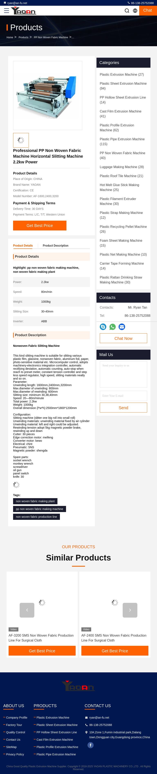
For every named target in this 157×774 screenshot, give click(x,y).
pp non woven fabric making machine (39, 509)
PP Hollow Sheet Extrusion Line (57, 732)
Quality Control (15, 732)
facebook (90, 745)
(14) (123, 100)
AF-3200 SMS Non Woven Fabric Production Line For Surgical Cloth (41, 638)
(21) (121, 176)
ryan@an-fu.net (15, 3)
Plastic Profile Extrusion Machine (57, 747)
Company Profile (16, 717)
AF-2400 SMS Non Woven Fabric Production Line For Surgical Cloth (113, 638)
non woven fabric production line (36, 516)
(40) (122, 155)
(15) (121, 243)
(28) (122, 167)
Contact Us (13, 739)
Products (23, 37)
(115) (122, 141)
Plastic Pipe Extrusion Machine (56, 754)
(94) (123, 86)
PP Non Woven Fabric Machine (51, 37)
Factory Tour (14, 725)
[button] (27, 610)
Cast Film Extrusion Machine (55, 739)
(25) (119, 187)
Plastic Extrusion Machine (53, 717)
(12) (121, 215)
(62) (117, 128)
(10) (123, 254)
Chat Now (123, 338)
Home (10, 37)
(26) (123, 229)
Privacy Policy (15, 754)
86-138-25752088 (140, 3)
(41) (120, 114)
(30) (118, 201)
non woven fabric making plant (35, 501)
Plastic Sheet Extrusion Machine (57, 725)
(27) (122, 74)
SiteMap (11, 747)
